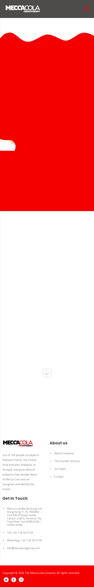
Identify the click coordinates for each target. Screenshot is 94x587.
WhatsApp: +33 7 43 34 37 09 (24, 540)
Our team (60, 469)
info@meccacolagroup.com (23, 548)
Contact (59, 476)
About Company (64, 453)
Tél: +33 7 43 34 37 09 (20, 532)
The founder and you (67, 461)
